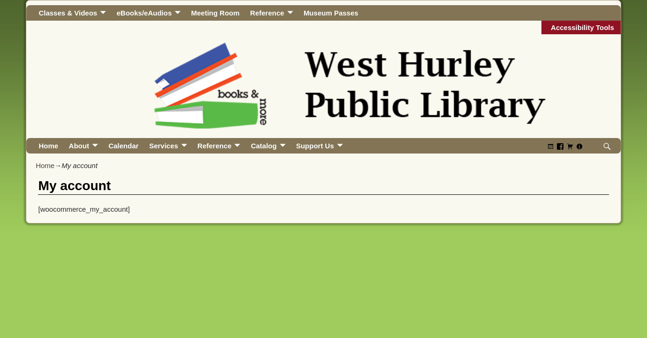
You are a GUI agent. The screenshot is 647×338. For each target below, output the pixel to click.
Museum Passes (331, 13)
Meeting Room (215, 13)
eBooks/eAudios (144, 13)
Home (48, 146)
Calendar (123, 146)
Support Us (315, 146)
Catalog (264, 146)
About (79, 146)
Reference (267, 13)
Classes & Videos (67, 13)
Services (163, 146)
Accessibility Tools (582, 27)
